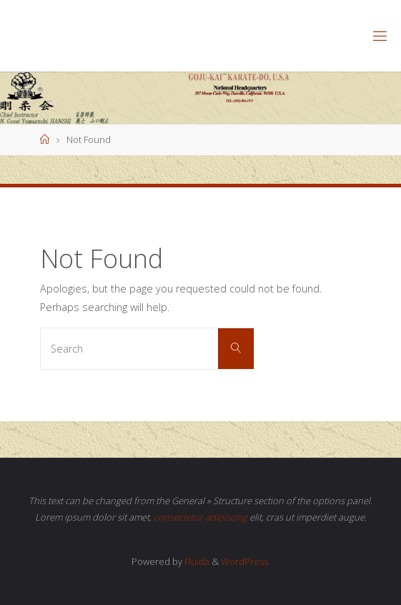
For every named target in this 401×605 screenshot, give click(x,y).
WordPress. (245, 561)
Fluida (195, 561)
